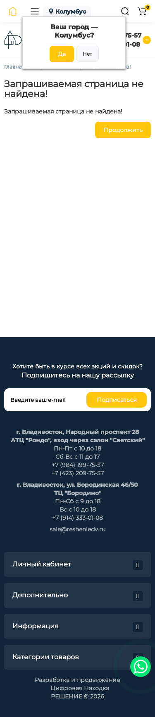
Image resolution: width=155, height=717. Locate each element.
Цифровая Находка (79, 688)
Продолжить (123, 130)
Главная (14, 67)
